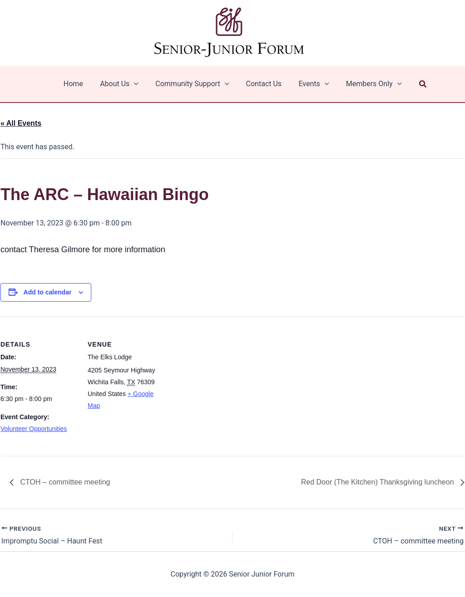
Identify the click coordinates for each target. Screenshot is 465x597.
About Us (123, 84)
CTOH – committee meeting (64, 482)
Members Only (368, 84)
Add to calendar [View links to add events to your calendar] (48, 292)
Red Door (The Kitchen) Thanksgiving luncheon (378, 482)
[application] (137, 84)
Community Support (193, 84)
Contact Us (263, 83)
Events (310, 84)
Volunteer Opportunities (33, 428)
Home (79, 83)
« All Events (20, 123)
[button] (416, 84)
